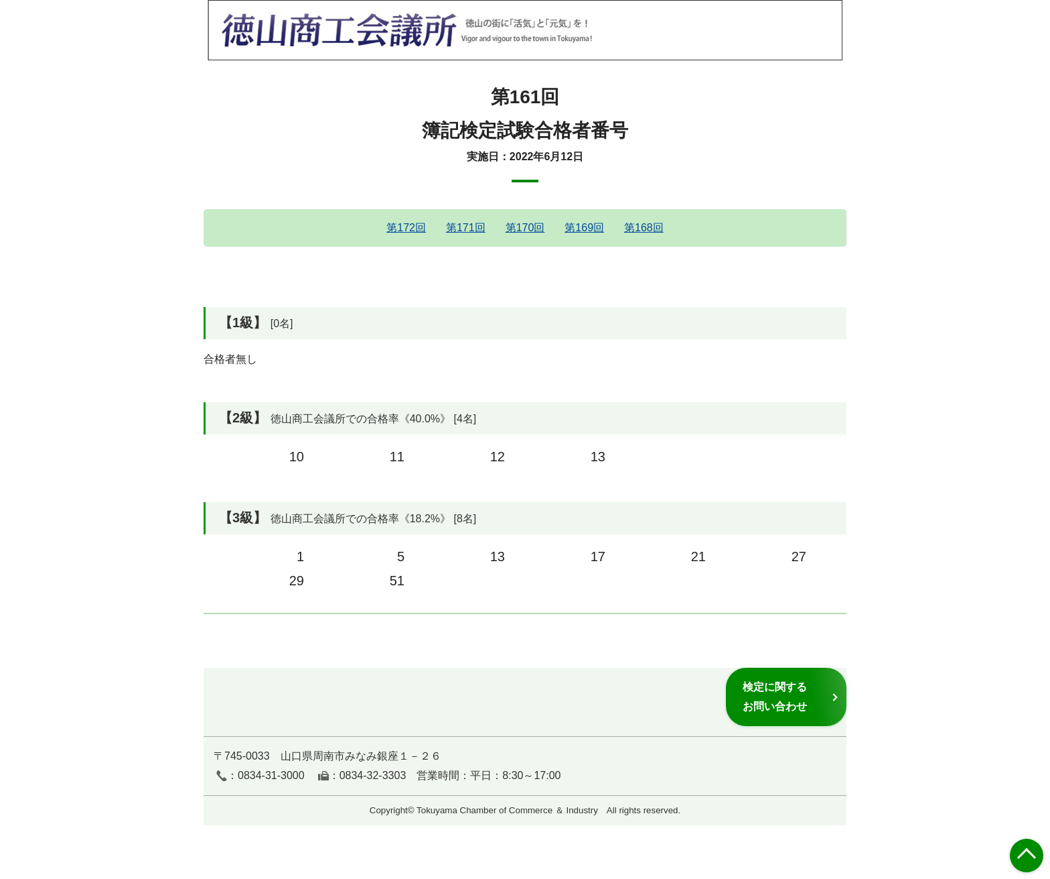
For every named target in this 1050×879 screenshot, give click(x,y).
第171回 (465, 227)
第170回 (525, 227)
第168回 (644, 227)
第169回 (584, 227)
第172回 (406, 227)
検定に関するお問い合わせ (775, 696)
